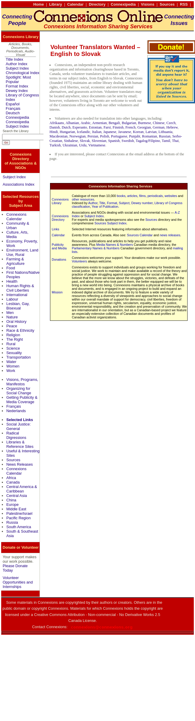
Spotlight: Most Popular (18, 79)
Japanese (109, 132)
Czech (171, 123)
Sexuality (14, 353)
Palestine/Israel (19, 513)
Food (10, 268)
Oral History (16, 321)
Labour (12, 299)
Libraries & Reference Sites (19, 444)
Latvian (151, 132)
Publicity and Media (59, 246)
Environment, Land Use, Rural (22, 252)
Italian (96, 132)
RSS (184, 4)
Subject (124, 203)
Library (55, 4)
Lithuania (165, 132)
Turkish (55, 145)
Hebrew (172, 127)
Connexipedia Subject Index (17, 124)
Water (11, 361)
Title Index (14, 59)
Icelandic (83, 132)
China (11, 500)
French (130, 127)
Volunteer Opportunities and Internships (18, 582)
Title (102, 203)
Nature (12, 317)
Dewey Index (17, 90)
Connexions (56, 627)
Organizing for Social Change (18, 390)
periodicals (155, 196)
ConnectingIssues (179, 19)
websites (171, 196)
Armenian (99, 123)
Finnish (118, 127)
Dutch (66, 127)
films (142, 196)
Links (55, 229)
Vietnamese (96, 145)
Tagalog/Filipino (148, 141)
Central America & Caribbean (21, 488)
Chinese (159, 123)
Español (12, 104)
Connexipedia (123, 4)
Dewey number (142, 203)
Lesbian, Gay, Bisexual (17, 305)
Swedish (127, 141)
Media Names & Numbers (114, 244)
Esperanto (79, 127)
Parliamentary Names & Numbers (95, 248)
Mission (57, 292)
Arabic (86, 123)
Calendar (75, 4)
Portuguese (119, 136)
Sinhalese (71, 141)
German (159, 127)
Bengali (114, 123)
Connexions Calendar (16, 216)
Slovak (85, 141)
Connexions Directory (60, 217)
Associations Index (19, 184)
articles (132, 196)
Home (38, 4)
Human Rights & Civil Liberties (20, 288)
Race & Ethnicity (20, 330)
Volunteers (79, 261)
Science (13, 348)
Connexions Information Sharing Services (120, 186)
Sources (167, 4)
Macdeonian (58, 136)
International (16, 295)
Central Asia (16, 495)
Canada (13, 482)
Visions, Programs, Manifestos (22, 381)
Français (13, 108)
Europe (12, 504)
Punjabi (134, 136)
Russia (12, 522)
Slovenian (99, 141)
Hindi (53, 132)
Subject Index (17, 68)
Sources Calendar (140, 235)
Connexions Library (60, 201)
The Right (14, 339)
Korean (138, 132)
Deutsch (13, 113)
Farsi (107, 127)
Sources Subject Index (110, 223)
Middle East (16, 509)
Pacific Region (18, 518)
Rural (10, 344)
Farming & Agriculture (15, 261)
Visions (147, 4)
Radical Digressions (16, 435)
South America (18, 527)
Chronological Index (22, 73)
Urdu (82, 145)
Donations (59, 259)
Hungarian (67, 132)
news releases (170, 235)
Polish (104, 136)
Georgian (144, 127)
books (121, 196)
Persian (93, 136)
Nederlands (16, 411)
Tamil (166, 141)
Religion (13, 335)
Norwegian (77, 136)
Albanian (72, 123)
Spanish (114, 141)
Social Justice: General (18, 426)
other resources (83, 199)
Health (11, 281)
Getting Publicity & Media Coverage (22, 399)
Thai (175, 141)
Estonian (95, 127)
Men (10, 312)
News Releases (19, 464)
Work (10, 370)
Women (12, 366)
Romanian (149, 136)
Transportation (18, 357)
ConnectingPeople (17, 19)
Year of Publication (105, 206)
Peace (11, 326)
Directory (97, 4)
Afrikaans (56, 123)
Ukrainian (70, 145)
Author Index (16, 64)
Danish (54, 127)
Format (112, 203)
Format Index (17, 86)
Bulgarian (129, 123)
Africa (11, 478)
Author (92, 203)
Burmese (144, 123)
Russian (165, 136)
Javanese (124, 132)
